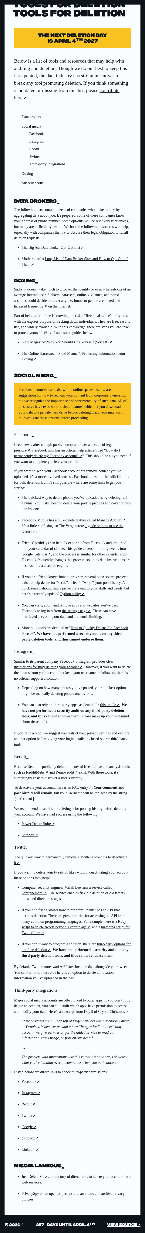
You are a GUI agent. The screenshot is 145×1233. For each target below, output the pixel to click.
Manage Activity (109, 520)
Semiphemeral (32, 893)
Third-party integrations (47, 164)
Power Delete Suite (36, 823)
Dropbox (28, 1138)
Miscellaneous (32, 183)
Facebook (36, 134)
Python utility (70, 594)
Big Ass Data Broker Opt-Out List (54, 247)
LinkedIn (28, 1149)
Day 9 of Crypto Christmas (104, 1011)
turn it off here (38, 972)
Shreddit (28, 835)
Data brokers (31, 117)
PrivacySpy (30, 1193)
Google (27, 1126)
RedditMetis (35, 772)
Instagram (36, 141)
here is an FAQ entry (72, 787)
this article (108, 705)
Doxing (27, 173)
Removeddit (65, 772)
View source (122, 1223)
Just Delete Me (33, 1176)
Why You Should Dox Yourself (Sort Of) (78, 342)
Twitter (34, 156)
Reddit (34, 149)
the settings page (74, 611)
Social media (31, 126)
